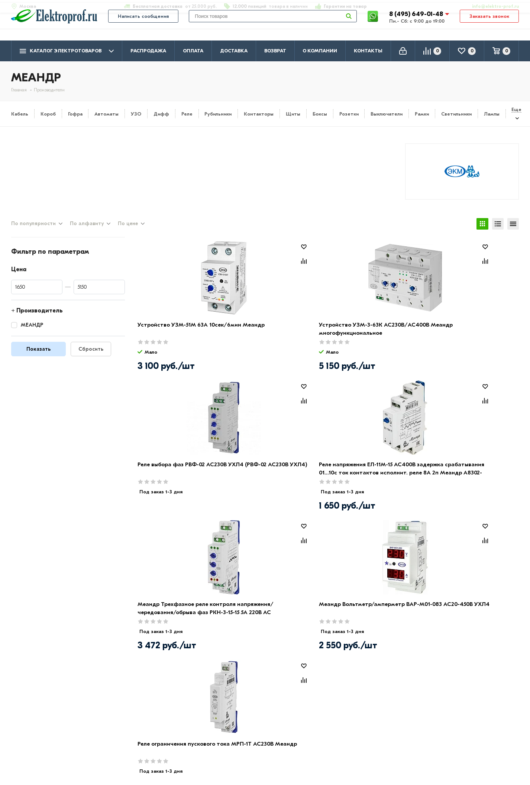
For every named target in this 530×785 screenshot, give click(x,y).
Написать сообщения (143, 26)
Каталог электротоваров (67, 51)
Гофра (75, 114)
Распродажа (148, 50)
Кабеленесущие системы (250, 745)
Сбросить (90, 356)
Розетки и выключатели (248, 713)
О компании (320, 50)
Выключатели (387, 114)
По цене (128, 230)
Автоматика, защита (244, 735)
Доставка (234, 50)
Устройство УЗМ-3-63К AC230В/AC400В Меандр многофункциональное (268, 340)
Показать (38, 356)
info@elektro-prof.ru (491, 6)
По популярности (33, 230)
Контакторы (259, 114)
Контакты (368, 50)
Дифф (161, 114)
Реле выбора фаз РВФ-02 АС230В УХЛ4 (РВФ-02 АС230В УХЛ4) (371, 340)
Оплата (193, 50)
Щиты (293, 114)
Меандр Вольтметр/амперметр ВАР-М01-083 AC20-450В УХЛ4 (268, 480)
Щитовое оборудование (249, 724)
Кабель (19, 114)
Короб (48, 114)
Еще (516, 109)
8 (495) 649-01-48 (417, 23)
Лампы (492, 114)
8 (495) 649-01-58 (458, 712)
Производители (33, 713)
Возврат (275, 50)
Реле (187, 114)
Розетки (349, 114)
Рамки (422, 114)
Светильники (456, 114)
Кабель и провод (238, 702)
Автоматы (106, 114)
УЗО (136, 114)
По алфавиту (87, 230)
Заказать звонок (489, 26)
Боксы (320, 114)
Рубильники (218, 114)
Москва (444, 741)
